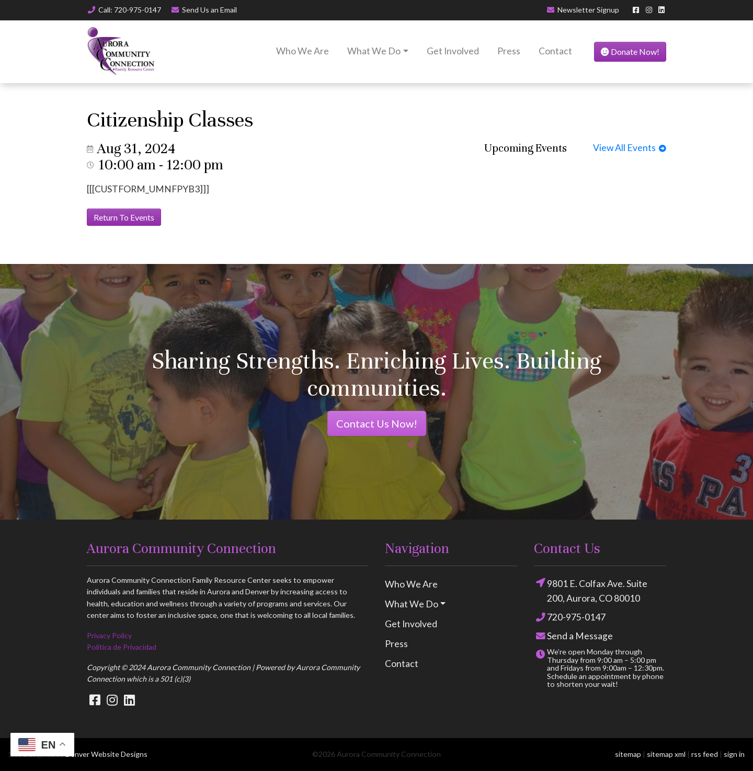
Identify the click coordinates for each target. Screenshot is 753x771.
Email (204, 9)
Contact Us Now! (376, 423)
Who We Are (302, 50)
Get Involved (453, 50)
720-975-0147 (570, 617)
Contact (555, 50)
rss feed (704, 754)
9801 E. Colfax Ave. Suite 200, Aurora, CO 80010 (590, 590)
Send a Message (573, 636)
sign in (734, 754)
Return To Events (124, 217)
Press (508, 50)
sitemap (628, 754)
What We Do (374, 50)
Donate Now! (630, 51)
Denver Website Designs (106, 754)
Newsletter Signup (583, 9)
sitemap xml (666, 754)
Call (124, 9)
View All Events (629, 147)
